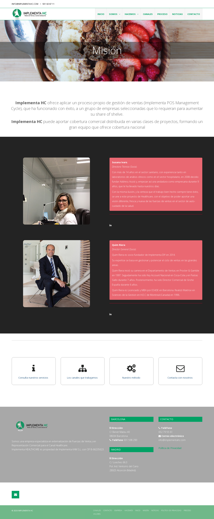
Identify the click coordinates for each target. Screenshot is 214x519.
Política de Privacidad (169, 448)
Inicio (100, 14)
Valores (96, 514)
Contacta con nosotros (180, 377)
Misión (146, 510)
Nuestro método (131, 377)
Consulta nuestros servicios (33, 377)
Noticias (177, 14)
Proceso (162, 14)
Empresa (118, 510)
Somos (115, 14)
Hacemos (132, 14)
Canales (148, 14)
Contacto (193, 14)
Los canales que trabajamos (82, 377)
